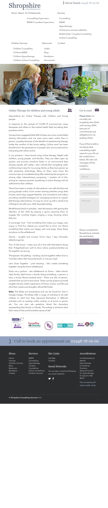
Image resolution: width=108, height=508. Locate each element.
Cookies (51, 361)
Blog (11, 366)
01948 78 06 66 (85, 341)
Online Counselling (36, 371)
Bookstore (13, 371)
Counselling (33, 361)
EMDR (31, 358)
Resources (13, 368)
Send (89, 241)
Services (12, 361)
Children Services (16, 363)
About (11, 358)
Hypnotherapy (34, 363)
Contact (12, 373)
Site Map (51, 358)
